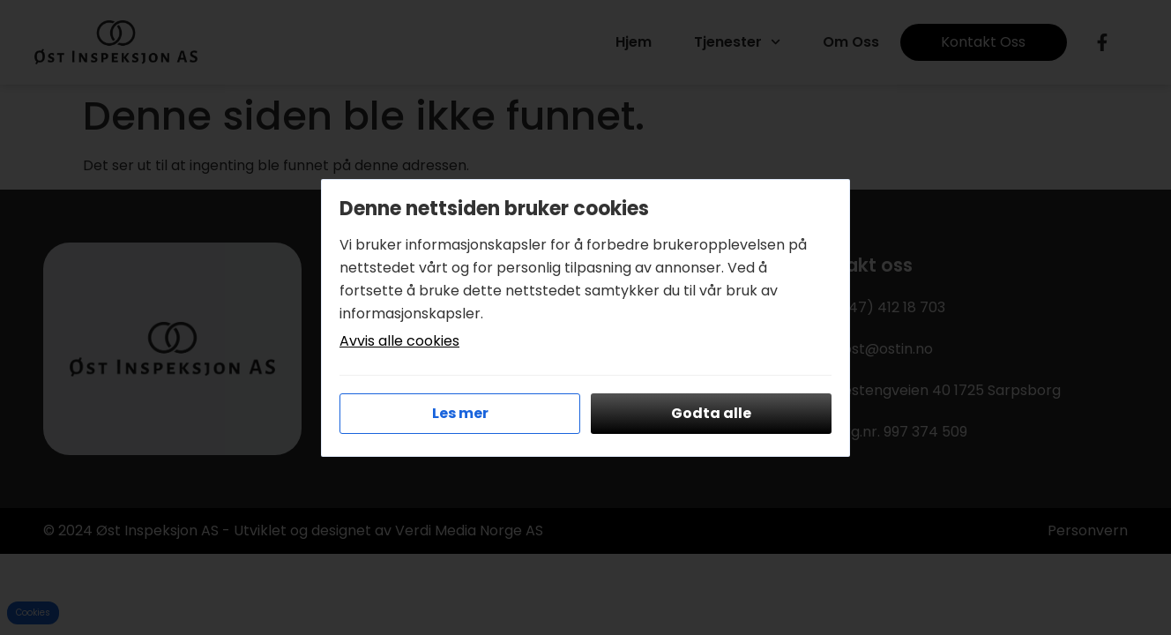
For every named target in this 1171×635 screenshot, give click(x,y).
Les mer (460, 413)
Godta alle (711, 413)
